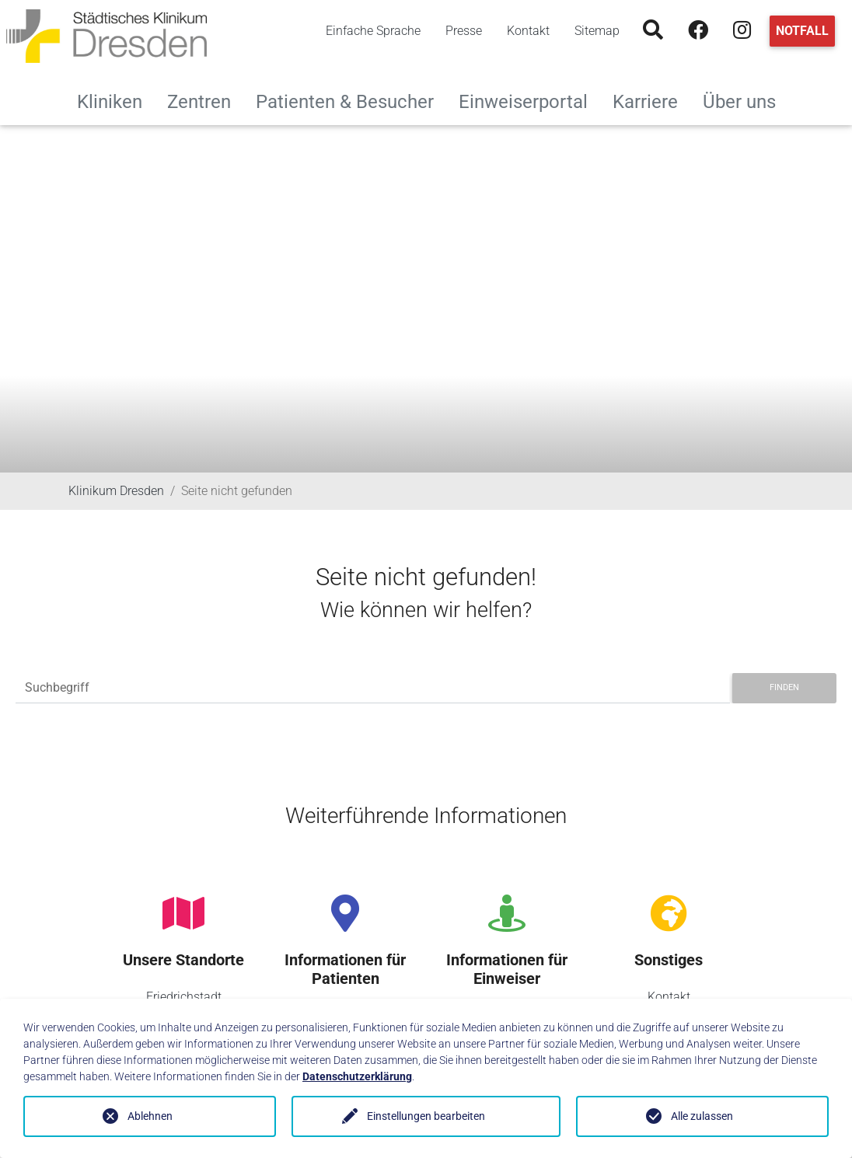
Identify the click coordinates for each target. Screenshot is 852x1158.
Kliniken (116, 100)
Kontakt (528, 30)
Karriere (651, 100)
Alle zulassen (702, 1116)
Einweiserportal (529, 100)
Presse (463, 30)
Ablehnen (150, 1116)
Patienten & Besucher (351, 100)
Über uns (745, 100)
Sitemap (597, 30)
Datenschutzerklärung (357, 1076)
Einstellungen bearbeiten (426, 1116)
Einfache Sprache (373, 30)
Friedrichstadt (184, 996)
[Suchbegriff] (373, 688)
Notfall (802, 30)
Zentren (205, 100)
